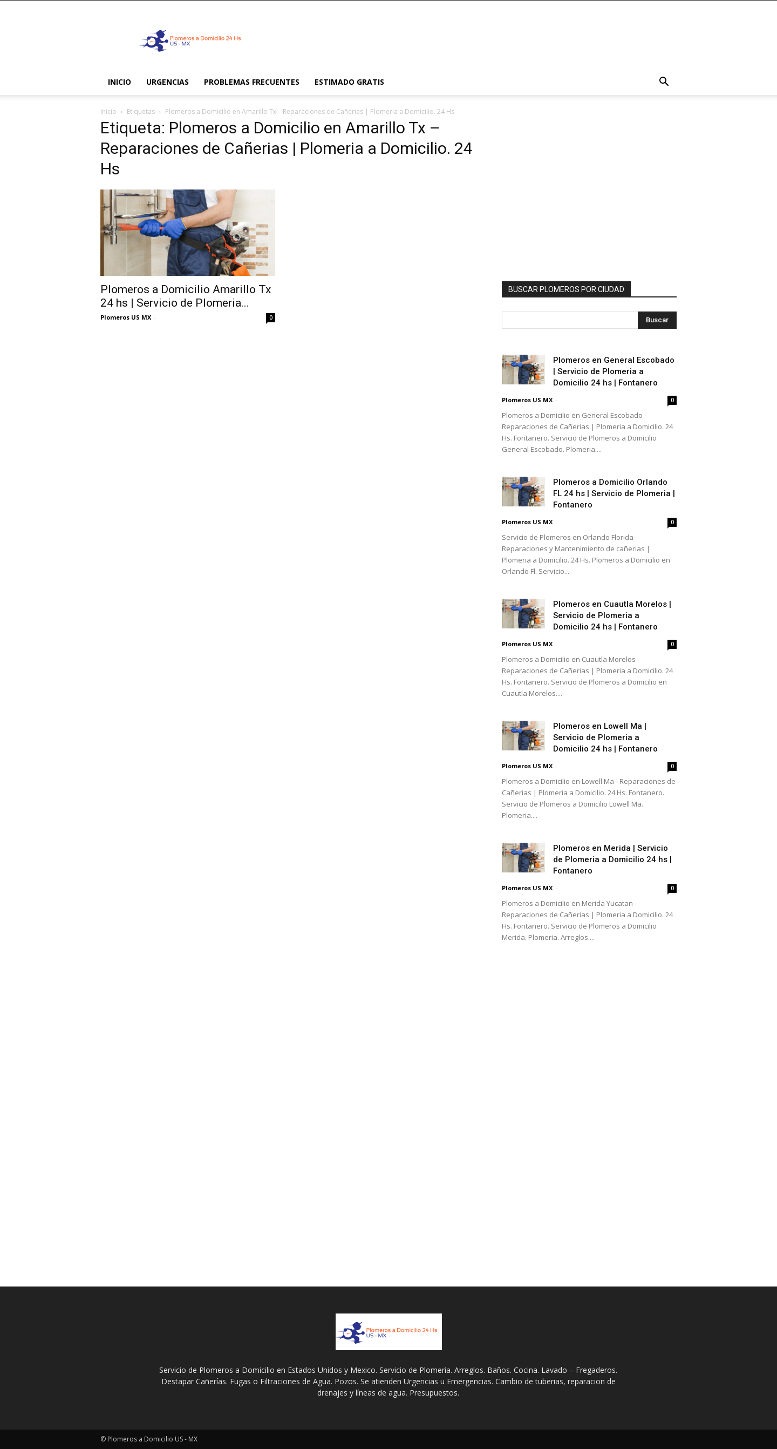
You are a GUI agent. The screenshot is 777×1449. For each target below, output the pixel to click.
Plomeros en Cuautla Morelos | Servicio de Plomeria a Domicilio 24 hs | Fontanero (612, 615)
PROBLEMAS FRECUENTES (251, 82)
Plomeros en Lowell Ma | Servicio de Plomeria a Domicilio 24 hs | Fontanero (605, 737)
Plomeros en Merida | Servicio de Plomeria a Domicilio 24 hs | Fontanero (612, 859)
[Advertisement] (480, 40)
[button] (664, 83)
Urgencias (167, 82)
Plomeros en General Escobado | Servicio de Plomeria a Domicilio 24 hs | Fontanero (613, 371)
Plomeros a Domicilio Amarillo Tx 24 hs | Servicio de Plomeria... (185, 296)
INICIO (119, 82)
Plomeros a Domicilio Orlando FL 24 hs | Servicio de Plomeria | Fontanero (614, 493)
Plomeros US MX (125, 317)
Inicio (108, 111)
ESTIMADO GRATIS (349, 82)
